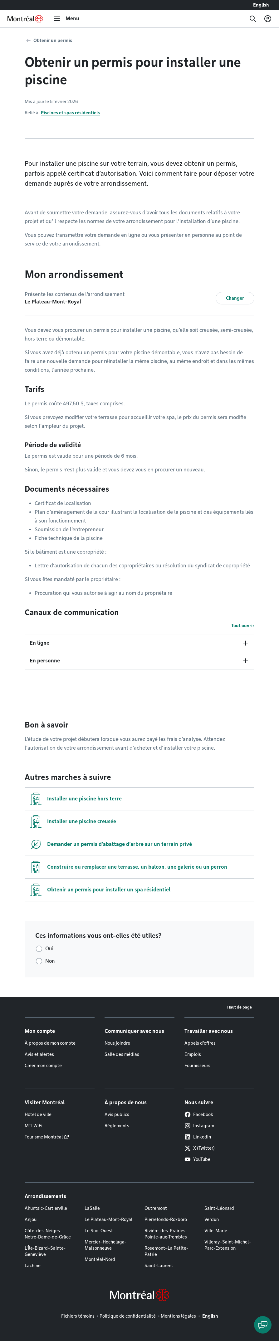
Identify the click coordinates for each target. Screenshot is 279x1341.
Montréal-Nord (100, 1259)
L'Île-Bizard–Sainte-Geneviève (45, 1251)
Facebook (198, 1114)
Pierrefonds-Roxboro (165, 1219)
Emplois (192, 1054)
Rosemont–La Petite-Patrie (166, 1251)
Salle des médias (122, 1054)
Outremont (155, 1208)
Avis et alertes (39, 1054)
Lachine (33, 1265)
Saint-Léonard (219, 1208)
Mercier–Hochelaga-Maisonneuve (105, 1245)
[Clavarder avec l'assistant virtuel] (263, 1325)
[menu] (66, 18)
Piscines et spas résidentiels (70, 112)
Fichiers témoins (78, 1316)
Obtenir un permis (52, 40)
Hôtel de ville (38, 1114)
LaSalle (92, 1208)
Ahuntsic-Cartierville (46, 1208)
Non (50, 961)
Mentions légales (178, 1316)
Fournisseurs (197, 1065)
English (261, 4)
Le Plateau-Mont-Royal (108, 1219)
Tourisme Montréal (44, 1136)
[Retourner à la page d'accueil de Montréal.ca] (25, 18)
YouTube (197, 1159)
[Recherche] (253, 18)
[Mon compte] (268, 18)
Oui (49, 949)
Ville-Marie (215, 1230)
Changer (235, 298)
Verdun (211, 1219)
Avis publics (117, 1114)
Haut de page (239, 1007)
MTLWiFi (33, 1125)
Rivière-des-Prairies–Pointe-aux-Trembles (166, 1233)
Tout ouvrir (242, 625)
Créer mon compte (43, 1065)
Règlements (117, 1125)
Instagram (199, 1126)
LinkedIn (197, 1137)
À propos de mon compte (50, 1043)
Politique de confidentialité (128, 1316)
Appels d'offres (200, 1043)
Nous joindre (117, 1043)
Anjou (31, 1219)
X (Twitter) (199, 1148)
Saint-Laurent (158, 1265)
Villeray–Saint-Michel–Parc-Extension (227, 1245)
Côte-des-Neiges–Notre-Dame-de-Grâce (48, 1233)
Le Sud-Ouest (99, 1230)
